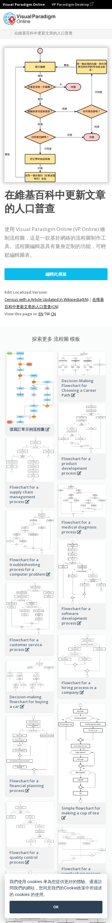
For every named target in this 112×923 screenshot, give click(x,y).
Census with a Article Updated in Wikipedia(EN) (46, 299)
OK (56, 907)
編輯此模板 (56, 274)
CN (53, 313)
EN (41, 313)
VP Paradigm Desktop (72, 4)
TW (47, 313)
